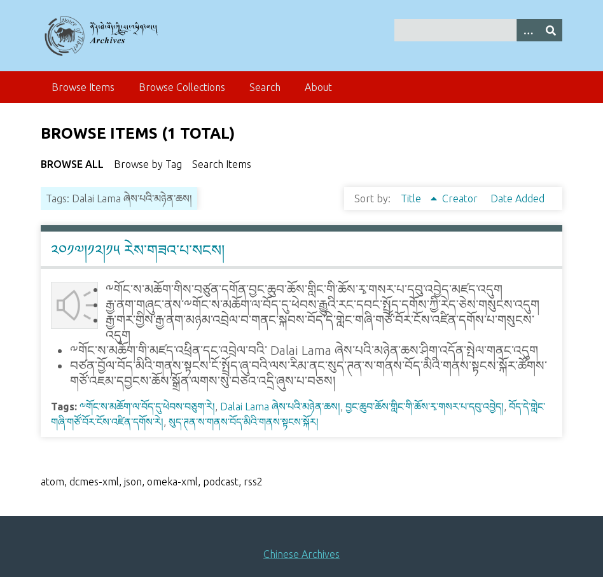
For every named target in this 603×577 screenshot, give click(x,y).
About (318, 87)
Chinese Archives (301, 554)
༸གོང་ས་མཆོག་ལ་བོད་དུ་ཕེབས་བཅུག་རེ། (147, 406)
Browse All (72, 164)
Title (412, 198)
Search (265, 87)
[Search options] (527, 30)
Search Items (221, 164)
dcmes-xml (94, 481)
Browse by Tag (148, 164)
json (133, 481)
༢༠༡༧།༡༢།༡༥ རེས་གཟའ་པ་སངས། (138, 250)
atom (52, 481)
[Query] (478, 30)
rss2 (253, 481)
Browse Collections (182, 87)
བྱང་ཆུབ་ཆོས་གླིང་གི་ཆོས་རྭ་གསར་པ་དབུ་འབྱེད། (424, 406)
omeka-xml (172, 481)
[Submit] (550, 30)
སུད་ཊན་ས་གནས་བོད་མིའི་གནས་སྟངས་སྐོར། (244, 422)
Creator (461, 198)
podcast (221, 481)
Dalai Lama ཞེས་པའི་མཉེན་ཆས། (280, 406)
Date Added (517, 198)
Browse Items (83, 87)
